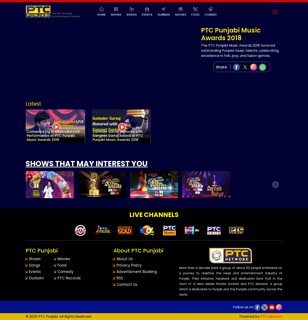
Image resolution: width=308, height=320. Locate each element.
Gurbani (163, 15)
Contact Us (127, 284)
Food (195, 15)
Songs (131, 15)
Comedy (210, 15)
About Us (125, 258)
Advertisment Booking (137, 271)
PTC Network (271, 316)
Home (101, 15)
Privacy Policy (129, 265)
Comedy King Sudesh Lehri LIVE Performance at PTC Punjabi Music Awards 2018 (53, 135)
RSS (120, 278)
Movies (180, 15)
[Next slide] (275, 184)
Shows (116, 15)
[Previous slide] (32, 184)
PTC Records (69, 278)
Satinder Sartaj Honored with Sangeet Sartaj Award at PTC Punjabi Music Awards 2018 (118, 135)
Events (147, 15)
